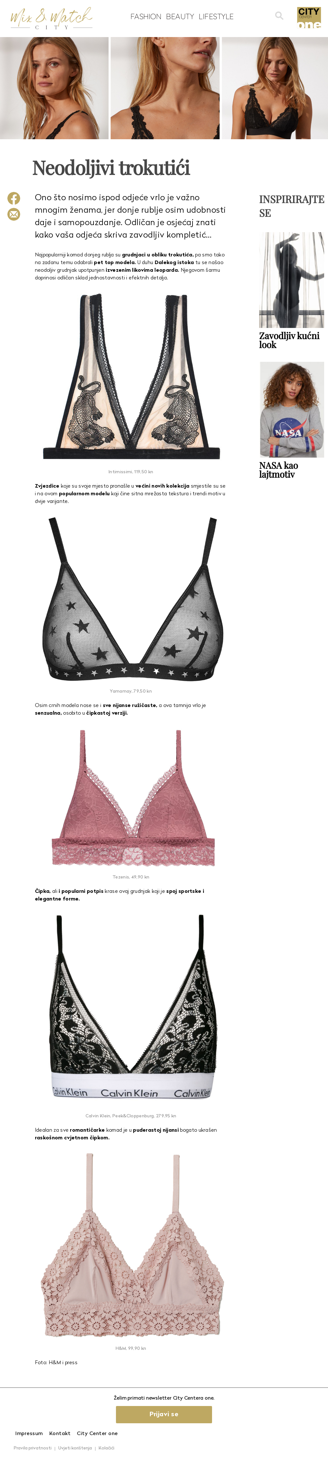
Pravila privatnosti (33, 1448)
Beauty (180, 16)
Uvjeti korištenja (75, 1448)
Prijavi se (164, 1414)
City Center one (97, 1433)
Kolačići (106, 1448)
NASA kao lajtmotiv (278, 469)
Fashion (145, 16)
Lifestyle (216, 16)
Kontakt (60, 1433)
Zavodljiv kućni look (289, 340)
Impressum (29, 1433)
